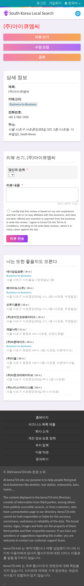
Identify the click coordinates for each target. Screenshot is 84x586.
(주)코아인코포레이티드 (21, 317)
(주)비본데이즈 (15, 342)
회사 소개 (42, 431)
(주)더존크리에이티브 (20, 375)
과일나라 (12, 329)
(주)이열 (11, 358)
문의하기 (42, 459)
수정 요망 (42, 47)
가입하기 (55, 3)
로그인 (41, 3)
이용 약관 (42, 452)
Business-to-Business (23, 104)
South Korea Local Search (31, 13)
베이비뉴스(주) (15, 288)
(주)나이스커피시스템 (20, 387)
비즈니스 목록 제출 (42, 424)
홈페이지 (42, 417)
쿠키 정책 (42, 445)
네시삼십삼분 (15, 271)
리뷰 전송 (17, 239)
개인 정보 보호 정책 (42, 438)
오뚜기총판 (13, 304)
